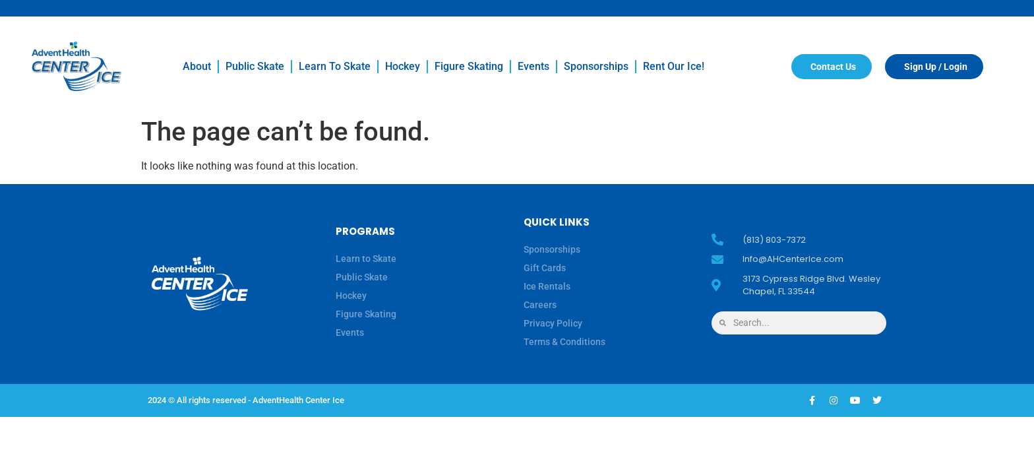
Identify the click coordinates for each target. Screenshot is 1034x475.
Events (533, 66)
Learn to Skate (335, 66)
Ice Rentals (547, 286)
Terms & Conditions (564, 341)
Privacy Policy (553, 323)
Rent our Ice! (673, 66)
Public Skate (255, 66)
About (197, 66)
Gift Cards (545, 268)
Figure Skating (469, 66)
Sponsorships (596, 66)
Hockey (402, 66)
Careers (540, 305)
